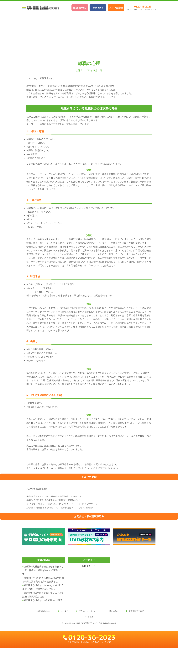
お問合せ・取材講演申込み (89, 516)
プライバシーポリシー (88, 611)
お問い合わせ (113, 611)
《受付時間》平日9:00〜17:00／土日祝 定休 (89, 639)
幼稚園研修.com (44, 611)
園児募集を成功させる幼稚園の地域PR (43, 600)
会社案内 (64, 611)
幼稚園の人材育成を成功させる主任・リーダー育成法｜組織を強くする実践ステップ (43, 570)
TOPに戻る (88, 617)
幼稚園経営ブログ (136, 611)
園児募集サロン (80, 8)
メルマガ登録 (116, 8)
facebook (98, 8)
